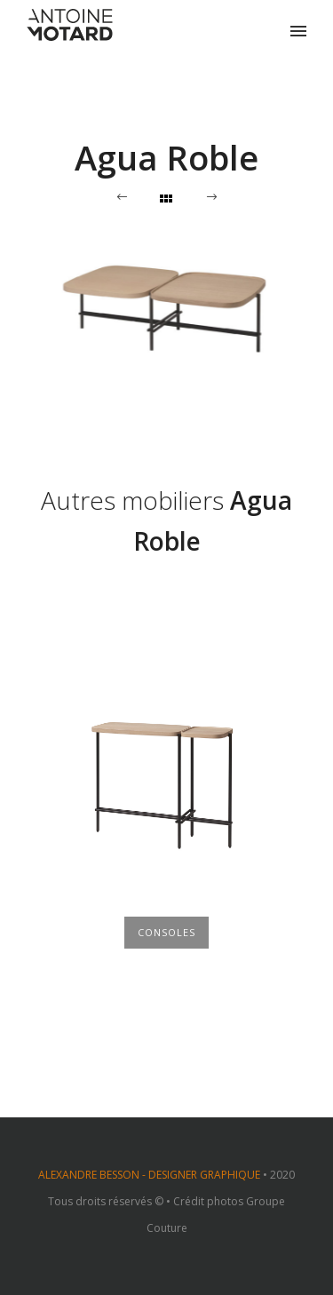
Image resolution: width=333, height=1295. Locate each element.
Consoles (166, 932)
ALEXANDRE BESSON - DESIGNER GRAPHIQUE (149, 1174)
